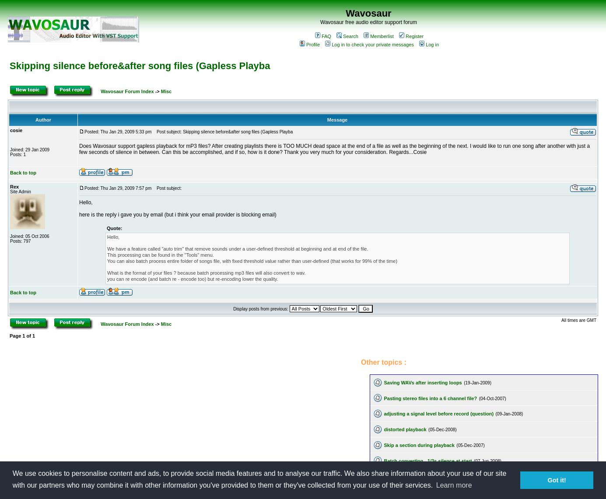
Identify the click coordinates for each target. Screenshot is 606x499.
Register (411, 36)
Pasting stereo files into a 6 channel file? (430, 398)
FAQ (323, 36)
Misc (166, 91)
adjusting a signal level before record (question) (439, 413)
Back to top (23, 172)
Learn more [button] (454, 485)
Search (347, 36)
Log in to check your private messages (369, 44)
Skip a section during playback (419, 445)
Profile (310, 44)
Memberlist (379, 36)
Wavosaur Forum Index (127, 91)
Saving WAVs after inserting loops (423, 382)
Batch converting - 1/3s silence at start (428, 461)
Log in (429, 44)
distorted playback (405, 429)
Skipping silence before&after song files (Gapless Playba (140, 65)
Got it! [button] (557, 480)
